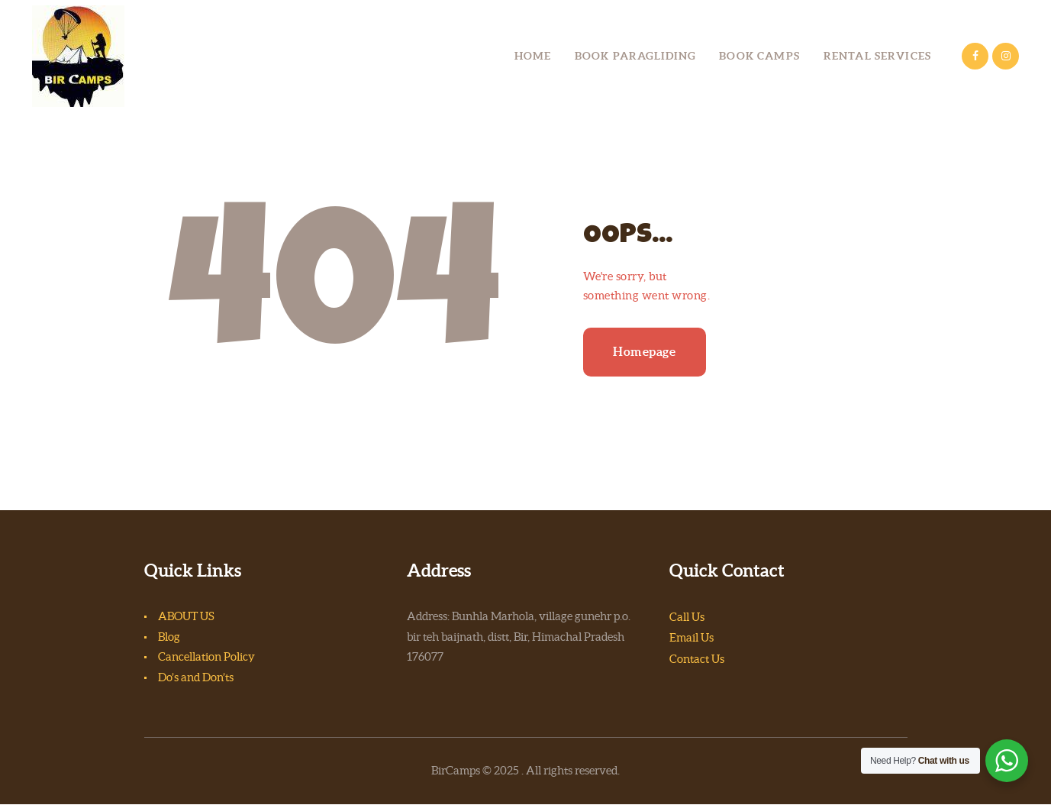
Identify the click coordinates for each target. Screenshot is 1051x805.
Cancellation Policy (206, 656)
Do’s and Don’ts (196, 677)
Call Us (686, 616)
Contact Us (696, 658)
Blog (169, 636)
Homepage (644, 351)
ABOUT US (186, 615)
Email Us (691, 637)
